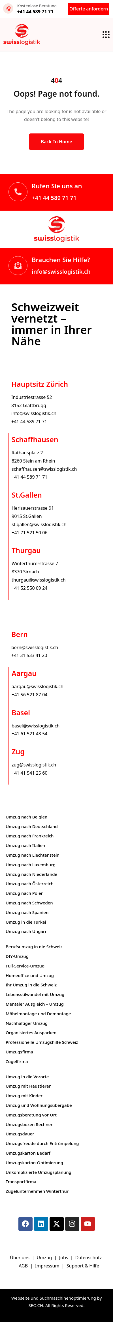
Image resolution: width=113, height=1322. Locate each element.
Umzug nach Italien (25, 845)
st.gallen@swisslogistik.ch (39, 524)
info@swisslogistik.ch (61, 271)
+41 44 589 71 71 (54, 198)
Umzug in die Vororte (27, 1076)
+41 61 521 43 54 (29, 734)
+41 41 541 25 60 (29, 773)
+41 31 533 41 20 (29, 655)
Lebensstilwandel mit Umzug (35, 994)
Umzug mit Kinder (24, 1095)
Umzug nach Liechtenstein (32, 855)
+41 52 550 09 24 (29, 588)
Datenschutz (89, 1257)
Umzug (45, 1257)
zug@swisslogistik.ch (34, 765)
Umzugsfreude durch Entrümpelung (42, 1143)
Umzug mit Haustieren (29, 1086)
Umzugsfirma (19, 1052)
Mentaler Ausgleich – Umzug (35, 1004)
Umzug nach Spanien (27, 912)
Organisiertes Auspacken (31, 1032)
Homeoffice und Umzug (30, 975)
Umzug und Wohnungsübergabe (39, 1105)
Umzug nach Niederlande (31, 874)
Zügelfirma (17, 1061)
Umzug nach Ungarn (27, 931)
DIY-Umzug (17, 956)
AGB (24, 1266)
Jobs (63, 1257)
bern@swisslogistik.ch (34, 647)
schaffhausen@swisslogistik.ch (44, 469)
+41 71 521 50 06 (29, 533)
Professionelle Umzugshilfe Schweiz (42, 1042)
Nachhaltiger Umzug (27, 1023)
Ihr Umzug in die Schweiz (31, 985)
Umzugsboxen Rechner (29, 1124)
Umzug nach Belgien (27, 817)
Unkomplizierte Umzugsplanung (38, 1172)
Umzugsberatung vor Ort (31, 1115)
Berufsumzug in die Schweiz (34, 946)
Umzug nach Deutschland (32, 826)
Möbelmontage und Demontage (38, 1013)
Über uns (19, 1257)
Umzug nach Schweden (29, 903)
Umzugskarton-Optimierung (34, 1162)
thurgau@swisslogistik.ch (39, 580)
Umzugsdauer (20, 1134)
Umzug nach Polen (25, 893)
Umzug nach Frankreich (30, 836)
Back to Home (56, 142)
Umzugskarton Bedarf (28, 1153)
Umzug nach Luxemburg (31, 864)
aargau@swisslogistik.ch (37, 686)
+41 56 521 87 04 (29, 695)
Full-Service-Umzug (25, 966)
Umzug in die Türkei (26, 922)
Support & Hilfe (83, 1266)
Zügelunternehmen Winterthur (37, 1191)
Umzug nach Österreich (30, 883)
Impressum (48, 1266)
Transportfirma (21, 1181)
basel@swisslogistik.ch (35, 726)
